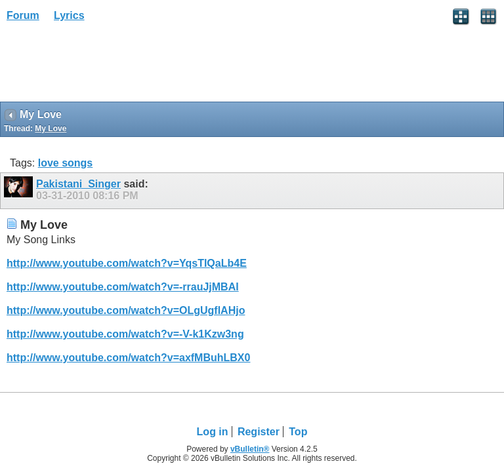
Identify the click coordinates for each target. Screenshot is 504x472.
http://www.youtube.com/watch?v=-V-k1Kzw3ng (125, 334)
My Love (50, 128)
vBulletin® (250, 449)
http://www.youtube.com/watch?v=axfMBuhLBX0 (128, 357)
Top (298, 431)
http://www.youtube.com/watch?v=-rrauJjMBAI (123, 286)
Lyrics (69, 15)
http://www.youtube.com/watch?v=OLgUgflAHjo (126, 310)
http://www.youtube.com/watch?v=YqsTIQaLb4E (127, 263)
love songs (65, 162)
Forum (23, 15)
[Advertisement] (105, 66)
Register (259, 431)
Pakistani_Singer (78, 183)
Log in (212, 431)
